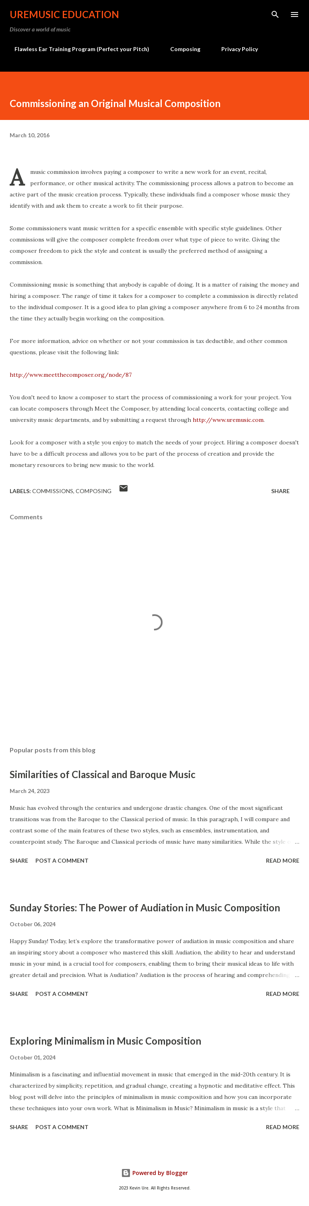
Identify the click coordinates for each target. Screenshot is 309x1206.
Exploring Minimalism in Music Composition (105, 1041)
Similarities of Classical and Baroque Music (103, 774)
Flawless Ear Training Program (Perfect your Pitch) (77, 48)
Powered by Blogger (154, 1173)
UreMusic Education (64, 14)
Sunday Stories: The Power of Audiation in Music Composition (145, 907)
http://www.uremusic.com (228, 419)
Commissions (52, 490)
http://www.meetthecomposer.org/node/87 (71, 374)
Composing (180, 48)
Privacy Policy (234, 48)
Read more (282, 860)
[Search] (275, 14)
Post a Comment (62, 860)
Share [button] (280, 490)
